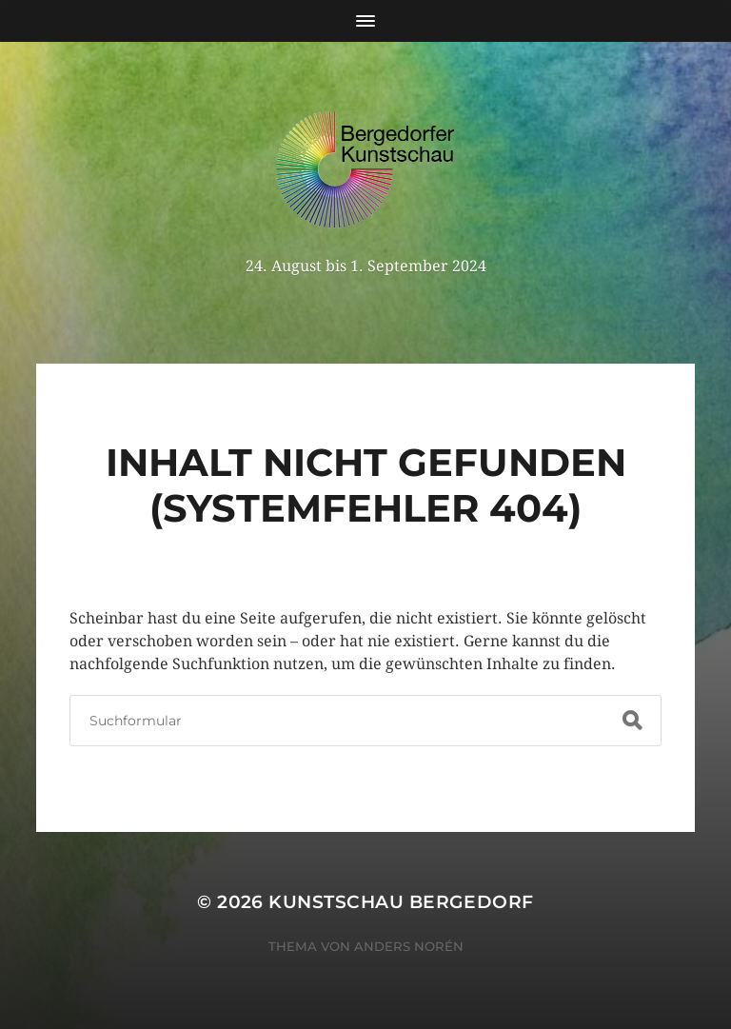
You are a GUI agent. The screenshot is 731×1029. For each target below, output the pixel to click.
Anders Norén (409, 946)
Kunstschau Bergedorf (400, 902)
